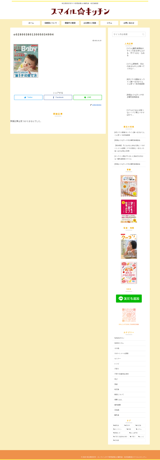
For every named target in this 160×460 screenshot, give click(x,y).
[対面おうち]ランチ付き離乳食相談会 (127, 140)
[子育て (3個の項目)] (133, 436)
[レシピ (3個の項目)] (141, 436)
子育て (116, 369)
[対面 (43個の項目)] (130, 429)
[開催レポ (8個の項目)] (120, 433)
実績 (116, 384)
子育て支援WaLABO (121, 374)
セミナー (117, 358)
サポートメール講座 (121, 353)
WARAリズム (119, 343)
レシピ (116, 364)
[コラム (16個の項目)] (140, 429)
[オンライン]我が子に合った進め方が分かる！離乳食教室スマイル (128, 157)
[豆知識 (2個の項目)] (128, 440)
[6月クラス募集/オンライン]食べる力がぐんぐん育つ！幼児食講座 (129, 133)
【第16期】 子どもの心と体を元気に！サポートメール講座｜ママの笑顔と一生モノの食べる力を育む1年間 (129, 148)
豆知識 (116, 410)
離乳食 (116, 415)
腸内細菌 (117, 405)
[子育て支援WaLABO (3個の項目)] (120, 436)
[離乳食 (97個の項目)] (117, 425)
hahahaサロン (119, 338)
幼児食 (116, 389)
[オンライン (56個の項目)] (118, 429)
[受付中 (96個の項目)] (129, 425)
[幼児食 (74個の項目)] (140, 425)
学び (116, 379)
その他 (116, 348)
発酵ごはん (118, 399)
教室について (119, 394)
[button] (143, 34)
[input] (129, 34)
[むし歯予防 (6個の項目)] (136, 433)
